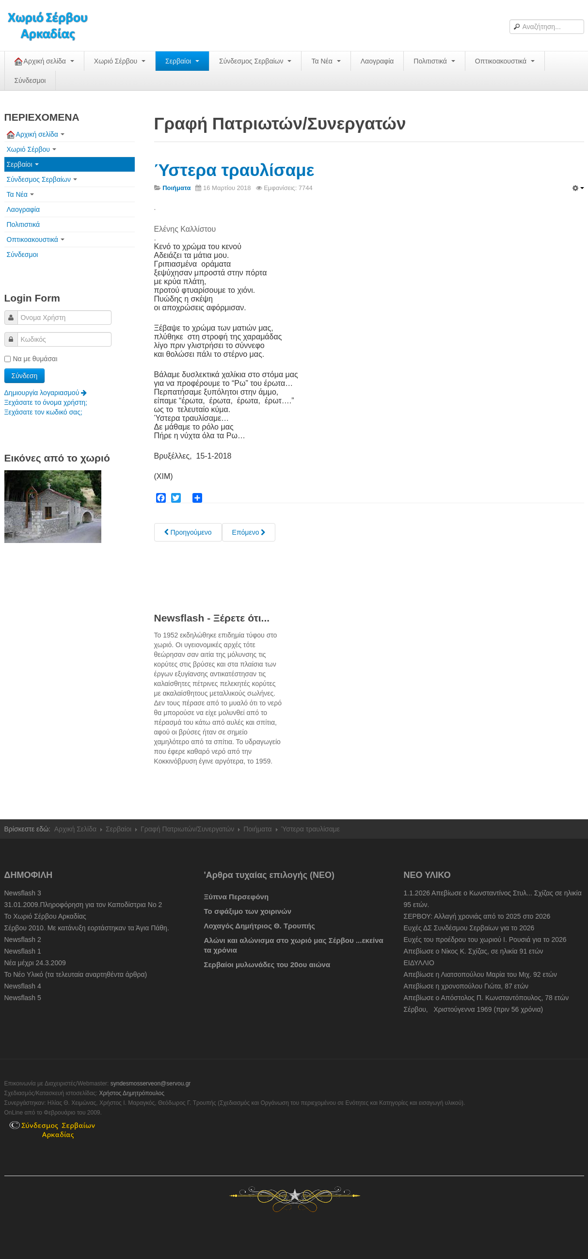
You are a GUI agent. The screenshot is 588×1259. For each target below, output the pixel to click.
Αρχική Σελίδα (75, 829)
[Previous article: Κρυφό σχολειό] (188, 532)
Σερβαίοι (182, 61)
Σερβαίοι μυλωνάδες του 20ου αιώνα (267, 964)
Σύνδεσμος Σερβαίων (255, 61)
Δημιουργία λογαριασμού (45, 393)
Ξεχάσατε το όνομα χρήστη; (45, 402)
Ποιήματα (257, 829)
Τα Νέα (325, 61)
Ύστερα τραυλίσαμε (234, 169)
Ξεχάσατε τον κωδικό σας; (43, 412)
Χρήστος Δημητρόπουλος (131, 1093)
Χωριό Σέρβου (119, 61)
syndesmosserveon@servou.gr (151, 1083)
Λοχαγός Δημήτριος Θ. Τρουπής (259, 926)
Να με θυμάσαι (31, 359)
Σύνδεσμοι (30, 80)
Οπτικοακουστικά (505, 61)
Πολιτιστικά (434, 61)
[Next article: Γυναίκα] (249, 532)
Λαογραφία (377, 61)
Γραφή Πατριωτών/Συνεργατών (187, 829)
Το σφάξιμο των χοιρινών (248, 911)
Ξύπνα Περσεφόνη (236, 896)
